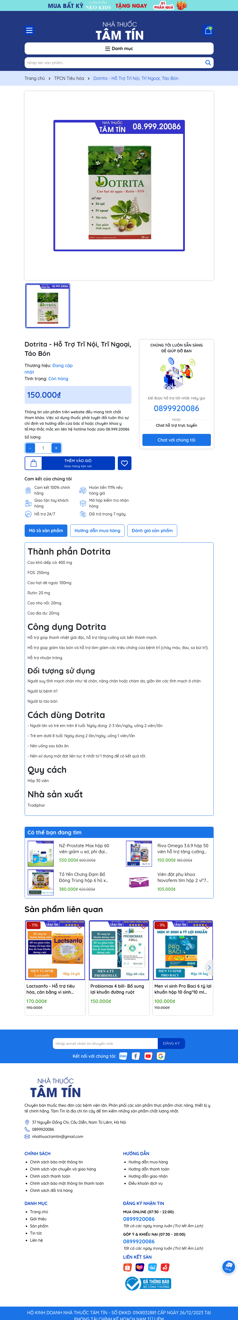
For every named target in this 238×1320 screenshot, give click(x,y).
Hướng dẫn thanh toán (149, 1169)
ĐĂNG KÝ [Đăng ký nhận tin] (171, 1043)
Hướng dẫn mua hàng (148, 1162)
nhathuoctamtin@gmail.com (57, 1136)
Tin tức (36, 1233)
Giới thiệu (38, 1219)
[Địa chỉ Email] (119, 1043)
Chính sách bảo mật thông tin (56, 1162)
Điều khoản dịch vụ (146, 1183)
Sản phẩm (39, 1226)
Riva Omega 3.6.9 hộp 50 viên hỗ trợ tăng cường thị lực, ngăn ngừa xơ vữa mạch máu (183, 849)
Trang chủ (39, 1211)
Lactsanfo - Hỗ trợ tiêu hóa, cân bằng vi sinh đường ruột (51, 989)
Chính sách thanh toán (50, 1176)
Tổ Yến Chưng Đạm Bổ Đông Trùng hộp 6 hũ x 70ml (82, 878)
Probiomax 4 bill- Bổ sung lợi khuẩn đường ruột (117, 989)
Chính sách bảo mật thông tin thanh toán (67, 1183)
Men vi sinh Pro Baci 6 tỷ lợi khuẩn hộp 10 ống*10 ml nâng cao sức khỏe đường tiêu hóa (182, 989)
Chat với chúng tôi (176, 440)
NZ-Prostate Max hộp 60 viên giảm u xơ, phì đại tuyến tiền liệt (84, 849)
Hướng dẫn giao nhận (148, 1176)
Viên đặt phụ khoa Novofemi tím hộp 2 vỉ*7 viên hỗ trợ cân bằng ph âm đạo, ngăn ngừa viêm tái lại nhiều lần (183, 878)
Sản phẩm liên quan (64, 909)
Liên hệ (36, 1240)
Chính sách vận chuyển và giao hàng (63, 1169)
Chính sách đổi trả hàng (51, 1190)
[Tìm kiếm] (208, 63)
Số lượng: (33, 437)
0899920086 (176, 408)
